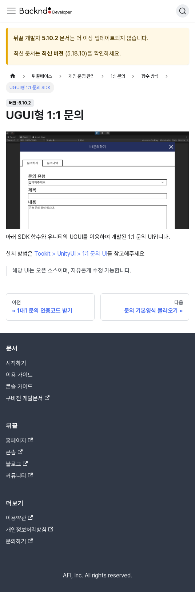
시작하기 (16, 363)
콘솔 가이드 (19, 386)
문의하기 (19, 541)
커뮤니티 (19, 475)
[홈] (13, 76)
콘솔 (14, 452)
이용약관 (19, 518)
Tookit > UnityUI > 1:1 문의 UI (70, 253)
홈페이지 (19, 440)
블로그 (17, 464)
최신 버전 (53, 53)
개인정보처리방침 (29, 529)
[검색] (182, 11)
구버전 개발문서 (27, 398)
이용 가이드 (19, 374)
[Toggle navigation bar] (11, 10)
